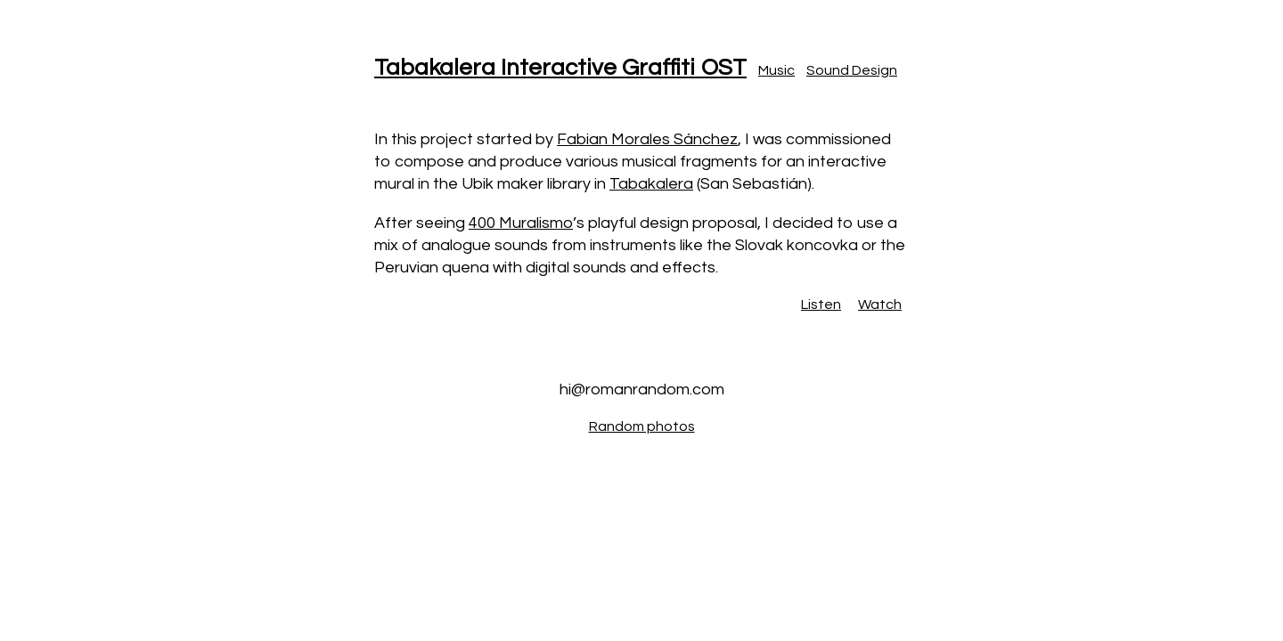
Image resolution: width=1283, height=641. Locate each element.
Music (776, 70)
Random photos (642, 426)
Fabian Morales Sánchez (647, 139)
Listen (821, 304)
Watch (880, 304)
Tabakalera (651, 183)
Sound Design (851, 70)
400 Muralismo (521, 223)
